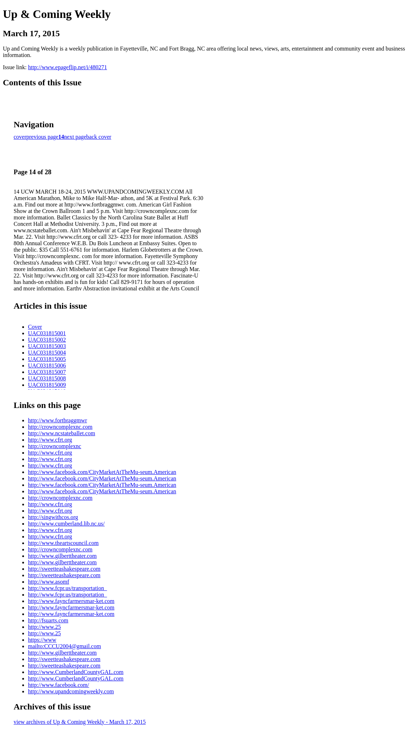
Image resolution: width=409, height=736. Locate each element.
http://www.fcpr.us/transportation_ (67, 588)
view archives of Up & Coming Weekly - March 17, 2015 (80, 722)
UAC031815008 (47, 378)
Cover (35, 327)
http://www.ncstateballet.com (61, 433)
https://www (42, 640)
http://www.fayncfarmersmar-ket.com (71, 601)
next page (75, 137)
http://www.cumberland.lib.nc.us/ (66, 524)
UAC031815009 (47, 385)
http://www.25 (44, 627)
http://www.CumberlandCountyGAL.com (76, 672)
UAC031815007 (47, 372)
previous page (42, 137)
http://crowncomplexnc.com (60, 427)
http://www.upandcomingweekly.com (71, 691)
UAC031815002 (47, 340)
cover (20, 137)
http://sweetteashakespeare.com (64, 569)
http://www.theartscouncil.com (63, 543)
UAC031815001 (47, 333)
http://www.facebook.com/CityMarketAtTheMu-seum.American (102, 472)
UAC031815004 (47, 353)
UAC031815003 (47, 346)
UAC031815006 (47, 365)
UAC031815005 (47, 359)
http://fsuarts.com (48, 620)
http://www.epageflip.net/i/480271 (67, 67)
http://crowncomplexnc (54, 446)
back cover (98, 137)
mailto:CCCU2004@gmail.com (64, 646)
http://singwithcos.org (53, 517)
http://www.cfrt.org (50, 440)
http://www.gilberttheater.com (62, 556)
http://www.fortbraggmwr (57, 420)
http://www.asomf (48, 582)
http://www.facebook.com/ (58, 685)
